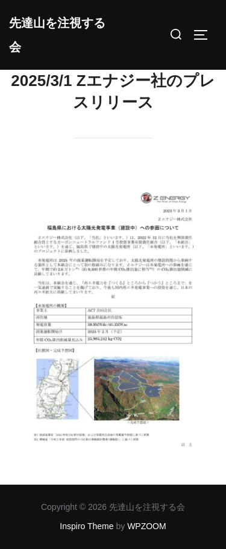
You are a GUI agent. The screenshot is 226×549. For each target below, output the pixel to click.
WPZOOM (146, 526)
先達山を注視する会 (57, 35)
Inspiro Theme (86, 526)
